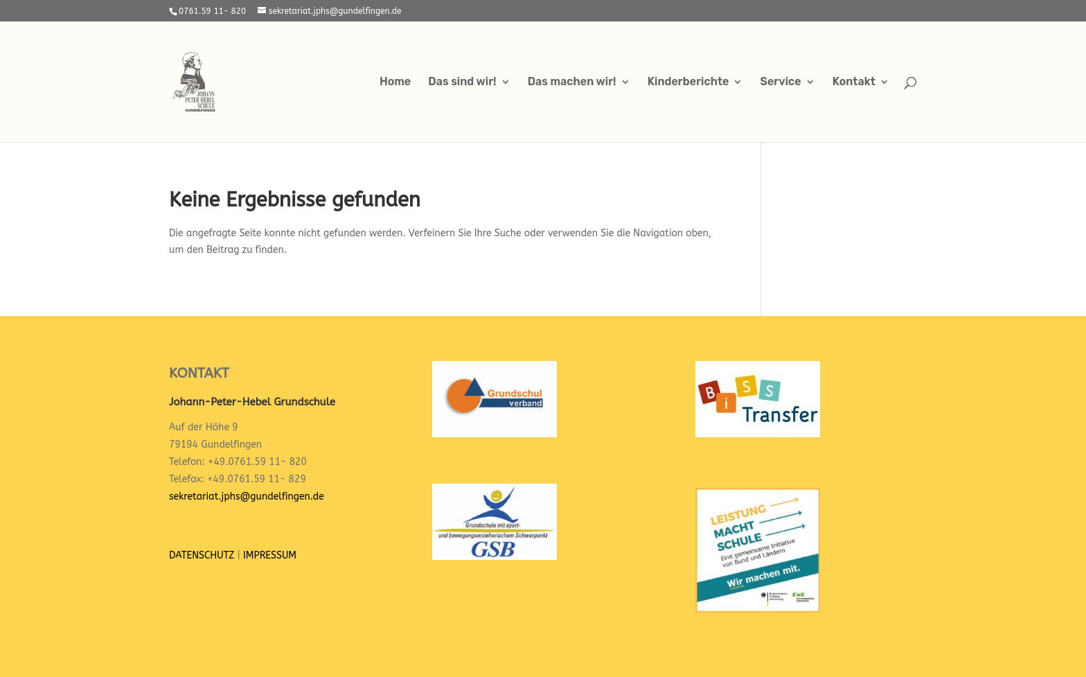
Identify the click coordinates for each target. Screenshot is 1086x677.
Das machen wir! (572, 82)
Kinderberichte (688, 82)
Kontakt (854, 82)
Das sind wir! (462, 82)
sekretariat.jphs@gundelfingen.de (246, 496)
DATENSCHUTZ (201, 555)
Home (395, 82)
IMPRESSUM (269, 555)
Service (780, 82)
